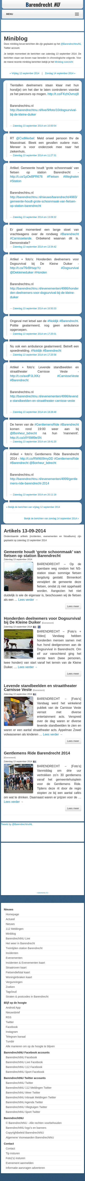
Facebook (12, 1026)
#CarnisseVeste (68, 376)
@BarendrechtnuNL (71, 44)
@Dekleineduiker (22, 272)
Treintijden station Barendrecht (24, 948)
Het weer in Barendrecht (20, 943)
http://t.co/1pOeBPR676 (26, 176)
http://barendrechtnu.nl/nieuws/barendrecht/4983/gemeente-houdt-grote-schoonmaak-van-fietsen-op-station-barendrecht (43, 201)
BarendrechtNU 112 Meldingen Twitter (28, 1087)
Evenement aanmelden (20, 1163)
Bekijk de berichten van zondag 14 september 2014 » (51, 518)
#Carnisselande (20, 238)
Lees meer (73, 606)
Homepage (12, 914)
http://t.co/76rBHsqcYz (25, 268)
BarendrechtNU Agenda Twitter (24, 1102)
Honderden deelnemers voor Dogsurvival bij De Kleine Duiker (42, 620)
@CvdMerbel (25, 138)
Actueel (10, 919)
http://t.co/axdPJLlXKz (25, 376)
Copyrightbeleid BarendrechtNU (25, 1132)
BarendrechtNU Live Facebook (24, 1062)
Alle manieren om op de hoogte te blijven (30, 1046)
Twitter (10, 1022)
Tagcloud (11, 991)
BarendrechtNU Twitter (19, 1082)
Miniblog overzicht (64, 62)
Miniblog (11, 933)
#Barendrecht (69, 234)
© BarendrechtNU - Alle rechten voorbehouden (34, 1122)
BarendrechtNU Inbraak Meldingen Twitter (31, 1097)
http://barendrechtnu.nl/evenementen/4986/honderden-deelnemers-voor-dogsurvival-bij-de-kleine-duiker (44, 293)
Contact (10, 1148)
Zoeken (10, 986)
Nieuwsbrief (13, 1012)
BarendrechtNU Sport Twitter (23, 1111)
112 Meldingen (15, 928)
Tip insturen (13, 1153)
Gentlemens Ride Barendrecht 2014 (37, 753)
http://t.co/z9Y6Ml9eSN (26, 437)
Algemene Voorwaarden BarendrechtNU (30, 1137)
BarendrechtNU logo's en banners (26, 1127)
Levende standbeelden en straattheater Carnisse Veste (40, 688)
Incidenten (12, 953)
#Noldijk (52, 321)
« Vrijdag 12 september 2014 (24, 73)
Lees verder (28, 599)
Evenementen (14, 957)
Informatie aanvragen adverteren (25, 1167)
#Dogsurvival (70, 268)
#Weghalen (71, 176)
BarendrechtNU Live (18, 938)
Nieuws (10, 924)
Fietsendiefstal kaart (18, 972)
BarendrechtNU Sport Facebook (25, 1071)
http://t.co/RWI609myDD (36, 458)
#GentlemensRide (47, 424)
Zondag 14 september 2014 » (60, 73)
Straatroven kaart (16, 967)
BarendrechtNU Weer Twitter (23, 1092)
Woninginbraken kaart (19, 977)
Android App (13, 1007)
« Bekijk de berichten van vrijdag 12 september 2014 (33, 507)
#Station (15, 181)
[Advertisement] (52, 25)
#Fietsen (53, 176)
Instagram (12, 1031)
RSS (8, 1017)
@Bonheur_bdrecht (23, 433)
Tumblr (10, 1041)
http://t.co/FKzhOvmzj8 (63, 94)
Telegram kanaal (16, 1036)
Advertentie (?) (42, 893)
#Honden (41, 272)
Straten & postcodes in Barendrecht (27, 996)
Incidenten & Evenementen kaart (25, 962)
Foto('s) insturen (15, 1158)
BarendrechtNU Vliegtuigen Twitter (26, 1107)
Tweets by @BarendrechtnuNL (17, 824)
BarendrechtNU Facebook (21, 1057)
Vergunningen (14, 982)
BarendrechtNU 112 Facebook (24, 1067)
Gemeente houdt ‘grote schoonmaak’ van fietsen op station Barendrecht (42, 554)
